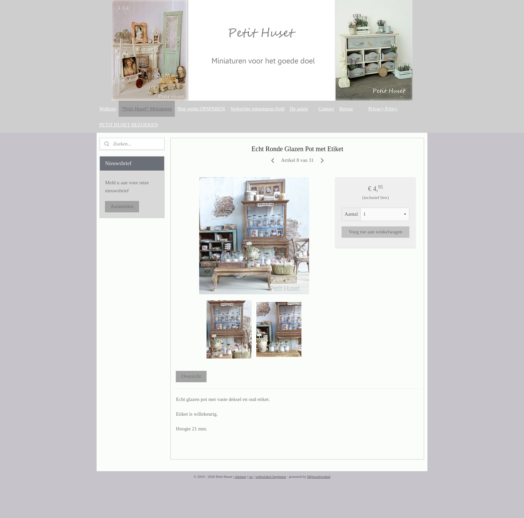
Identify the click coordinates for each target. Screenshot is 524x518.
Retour (346, 108)
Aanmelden (121, 206)
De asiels (299, 108)
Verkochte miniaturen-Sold (257, 108)
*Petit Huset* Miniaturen (146, 108)
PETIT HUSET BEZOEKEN (128, 124)
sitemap (240, 477)
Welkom (107, 108)
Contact (326, 108)
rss (251, 477)
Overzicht (191, 376)
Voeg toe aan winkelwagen (375, 231)
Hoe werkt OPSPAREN (201, 108)
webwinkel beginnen (270, 477)
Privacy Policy (383, 108)
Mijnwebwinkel (319, 477)
